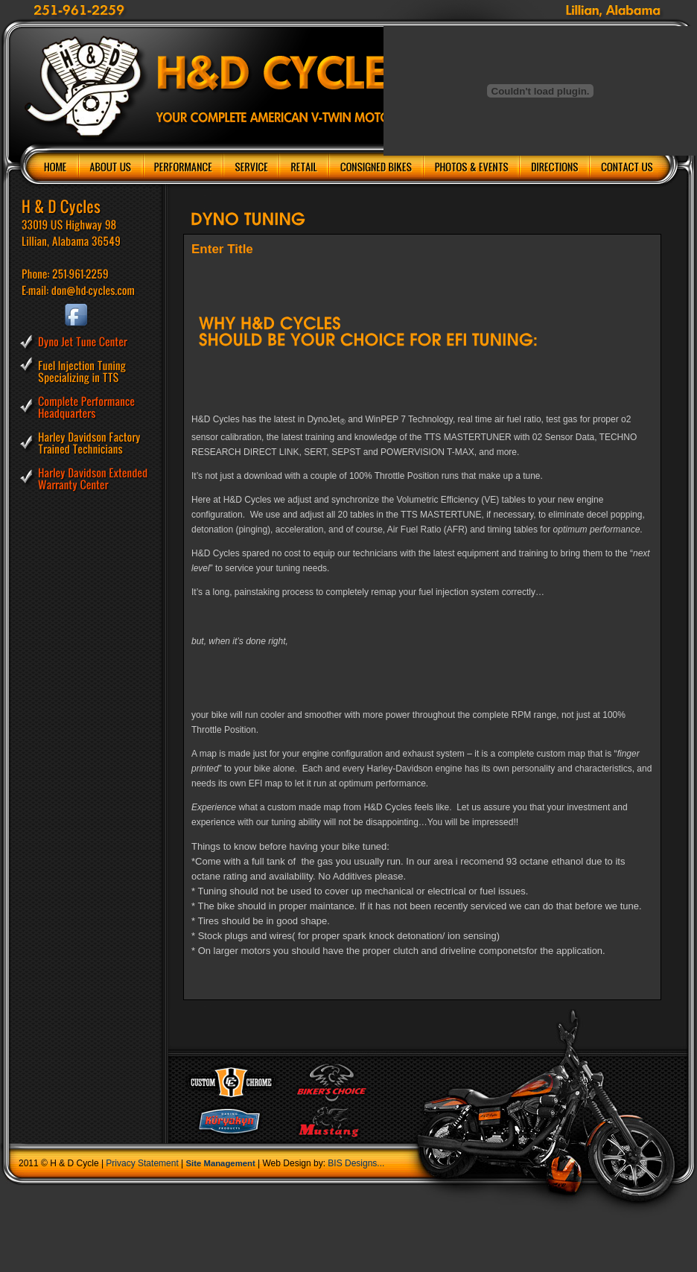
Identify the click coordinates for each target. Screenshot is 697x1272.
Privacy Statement (142, 1163)
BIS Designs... (356, 1163)
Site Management (220, 1163)
